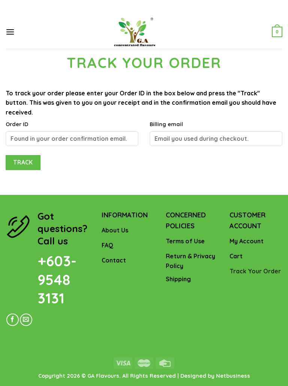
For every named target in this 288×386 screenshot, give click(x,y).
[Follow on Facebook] (12, 320)
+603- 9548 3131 (57, 279)
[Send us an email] (26, 320)
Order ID (17, 124)
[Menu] (10, 32)
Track (23, 162)
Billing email (166, 124)
